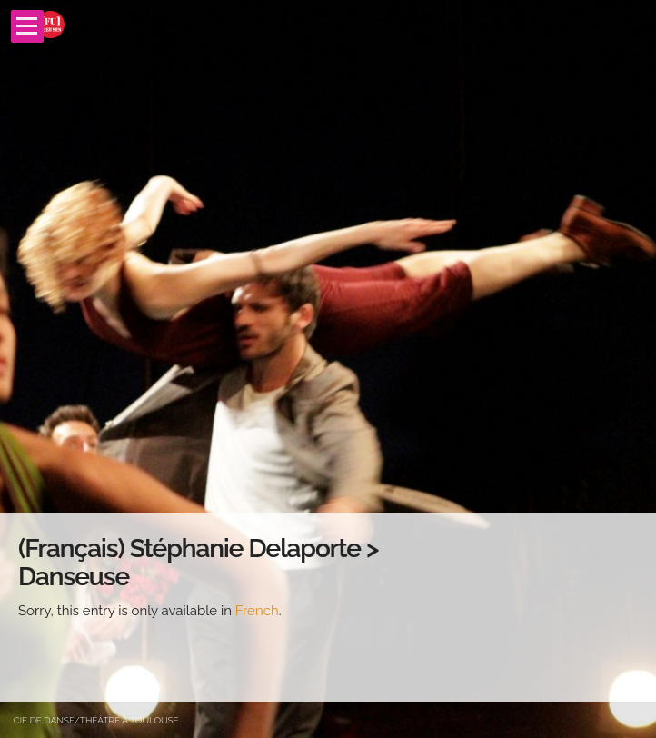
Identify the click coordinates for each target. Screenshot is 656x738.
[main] (328, 607)
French (257, 611)
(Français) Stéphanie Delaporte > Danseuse (198, 563)
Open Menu (27, 26)
